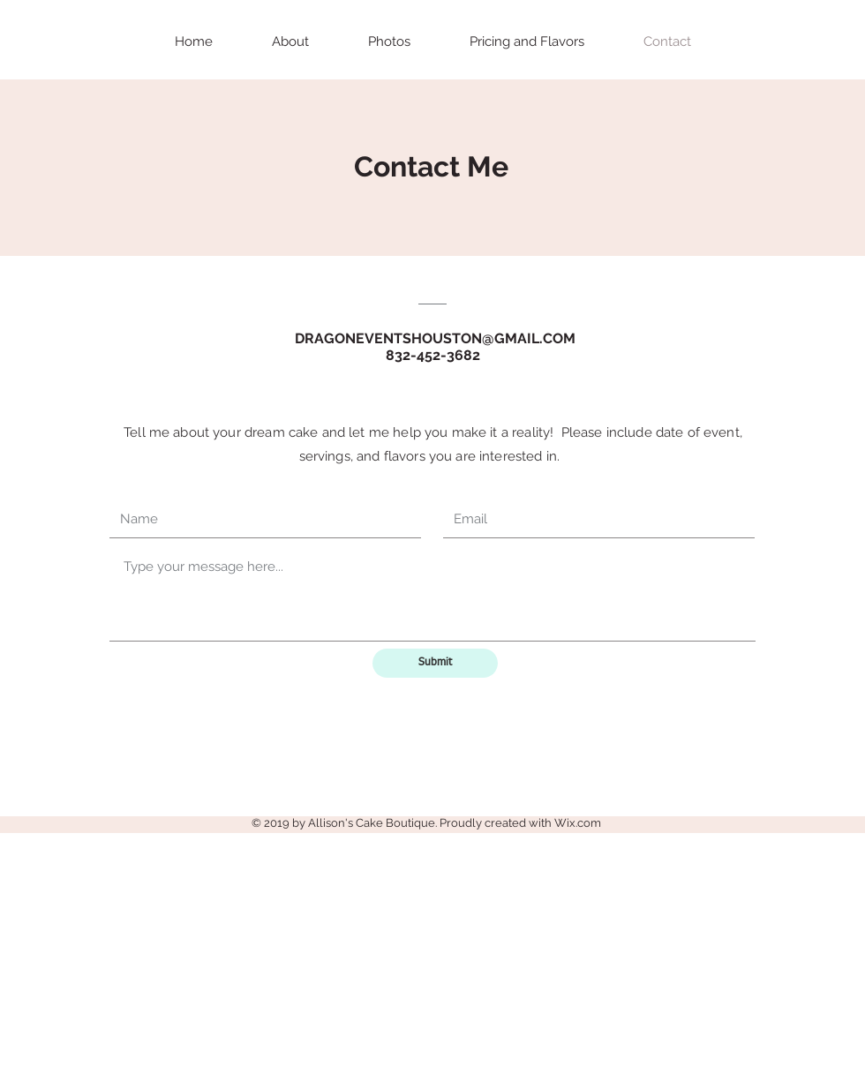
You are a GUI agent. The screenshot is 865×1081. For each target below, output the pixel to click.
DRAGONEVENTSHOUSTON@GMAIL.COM (435, 338)
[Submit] (435, 663)
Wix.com (577, 823)
